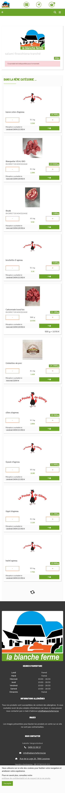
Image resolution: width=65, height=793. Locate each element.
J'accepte (7, 783)
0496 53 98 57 (32, 747)
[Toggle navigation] (60, 12)
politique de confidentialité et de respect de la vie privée (26, 778)
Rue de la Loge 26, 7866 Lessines (32, 758)
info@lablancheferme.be (48, 711)
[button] (1, 12)
